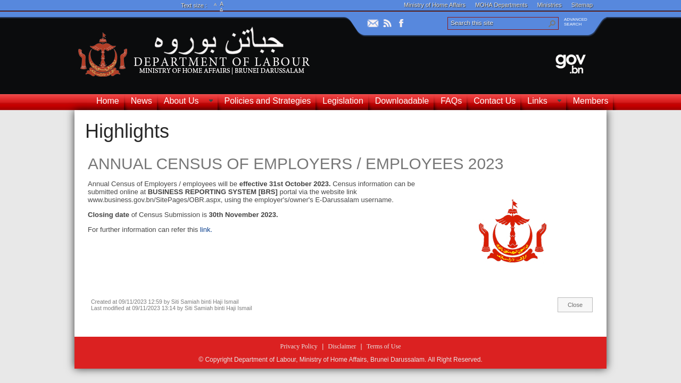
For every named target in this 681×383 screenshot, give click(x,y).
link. (206, 230)
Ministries (549, 5)
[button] (552, 23)
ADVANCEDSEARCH (575, 22)
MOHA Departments (501, 5)
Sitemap (582, 5)
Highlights (127, 131)
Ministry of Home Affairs (435, 5)
